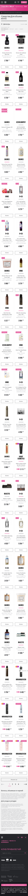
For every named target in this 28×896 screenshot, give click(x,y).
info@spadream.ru (5, 842)
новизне (3, 30)
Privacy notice (24, 670)
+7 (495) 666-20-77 (4, 841)
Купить (7, 67)
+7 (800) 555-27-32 (12, 841)
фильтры (5, 24)
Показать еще (14, 779)
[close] (27, 670)
